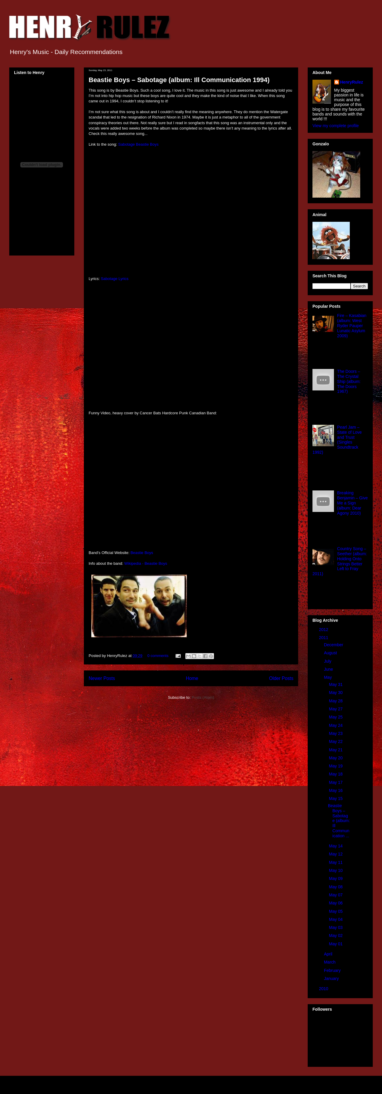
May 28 (336, 700)
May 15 (336, 798)
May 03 (336, 927)
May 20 (336, 758)
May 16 (336, 790)
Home (192, 678)
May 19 (336, 766)
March (330, 962)
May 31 (336, 684)
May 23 (336, 733)
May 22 (336, 741)
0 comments (158, 655)
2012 (324, 629)
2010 (324, 988)
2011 (324, 637)
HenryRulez (351, 82)
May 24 (336, 725)
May (328, 677)
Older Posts (281, 678)
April (328, 954)
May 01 (336, 943)
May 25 (336, 717)
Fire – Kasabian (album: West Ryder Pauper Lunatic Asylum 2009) (351, 325)
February (333, 970)
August (331, 652)
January (332, 978)
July (328, 661)
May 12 (336, 854)
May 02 (336, 935)
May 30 (336, 692)
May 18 (336, 774)
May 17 (336, 782)
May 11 (336, 862)
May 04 (336, 919)
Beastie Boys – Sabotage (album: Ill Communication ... (339, 820)
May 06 (336, 903)
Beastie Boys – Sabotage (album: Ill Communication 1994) (179, 80)
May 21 (336, 749)
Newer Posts (102, 678)
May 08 (336, 886)
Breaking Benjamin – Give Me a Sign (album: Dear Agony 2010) (352, 502)
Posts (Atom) (203, 697)
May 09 (336, 878)
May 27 (336, 709)
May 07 (336, 895)
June (329, 669)
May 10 (336, 870)
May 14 (336, 846)
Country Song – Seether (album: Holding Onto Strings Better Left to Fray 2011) (339, 561)
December (334, 644)
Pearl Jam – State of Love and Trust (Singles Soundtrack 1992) (337, 440)
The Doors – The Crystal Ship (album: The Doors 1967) (349, 381)
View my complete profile (335, 125)
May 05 (336, 911)
